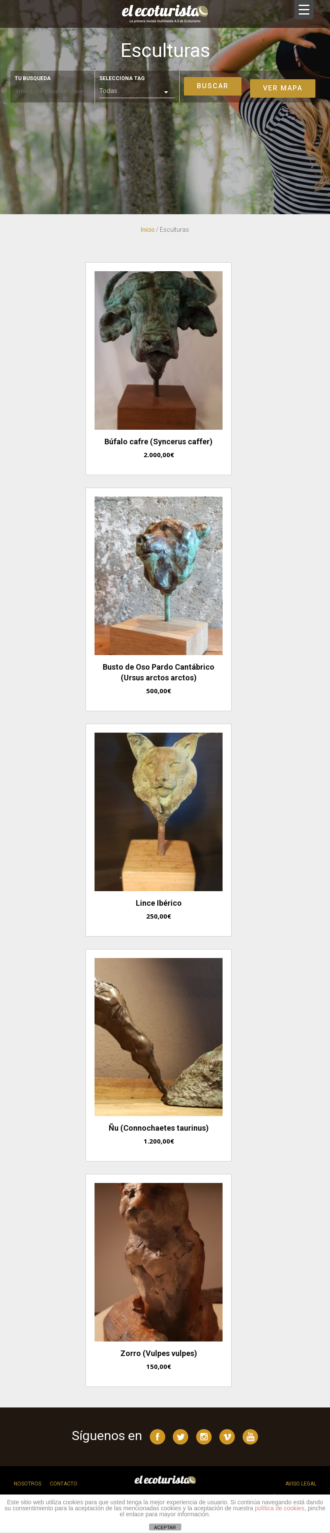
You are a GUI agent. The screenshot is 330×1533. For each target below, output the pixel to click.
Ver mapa (282, 88)
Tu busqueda (33, 78)
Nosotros (27, 1484)
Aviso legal (300, 1484)
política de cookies (279, 1508)
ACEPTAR (165, 1527)
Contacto (63, 1484)
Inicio (148, 229)
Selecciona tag (122, 78)
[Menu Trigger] (304, 9)
